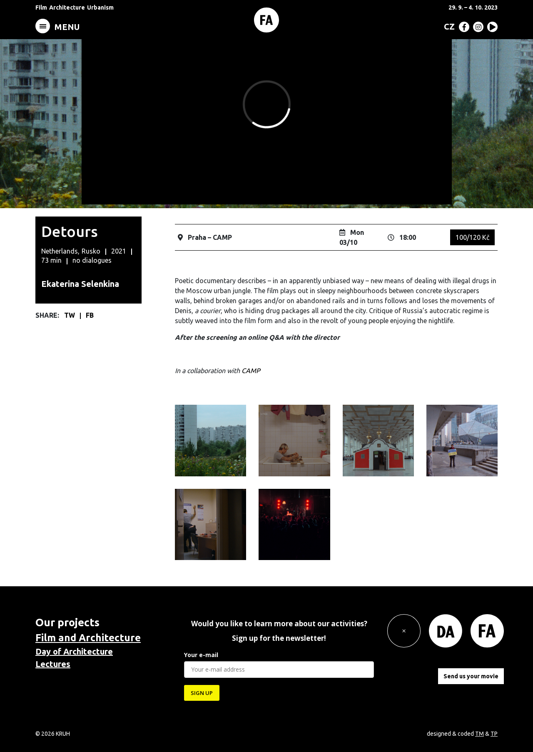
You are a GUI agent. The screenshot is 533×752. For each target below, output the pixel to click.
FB (90, 315)
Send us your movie (470, 676)
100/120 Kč (472, 237)
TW (70, 315)
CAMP (251, 370)
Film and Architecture (88, 637)
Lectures (52, 664)
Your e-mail (201, 655)
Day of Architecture (74, 651)
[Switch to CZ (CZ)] (448, 26)
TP (494, 733)
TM (479, 733)
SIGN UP (202, 693)
